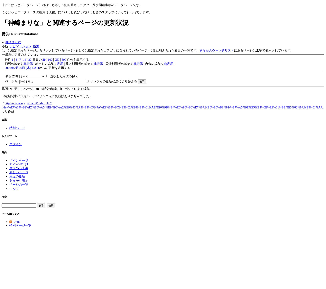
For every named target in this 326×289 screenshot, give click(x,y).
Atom (16, 221)
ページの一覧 (18, 184)
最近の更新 (17, 176)
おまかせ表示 (18, 180)
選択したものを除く (64, 76)
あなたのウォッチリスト (217, 50)
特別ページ (17, 128)
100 (50, 59)
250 (57, 59)
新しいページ (18, 172)
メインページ (18, 160)
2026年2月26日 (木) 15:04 (22, 68)
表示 (60, 63)
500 (63, 59)
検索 (36, 46)
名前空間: (12, 76)
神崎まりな (13, 42)
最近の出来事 (18, 168)
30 (30, 59)
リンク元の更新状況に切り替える (113, 81)
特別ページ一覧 (20, 225)
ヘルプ (14, 188)
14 (24, 59)
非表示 (28, 63)
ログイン (15, 144)
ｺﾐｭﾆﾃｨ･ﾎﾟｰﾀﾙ (18, 164)
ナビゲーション (20, 46)
